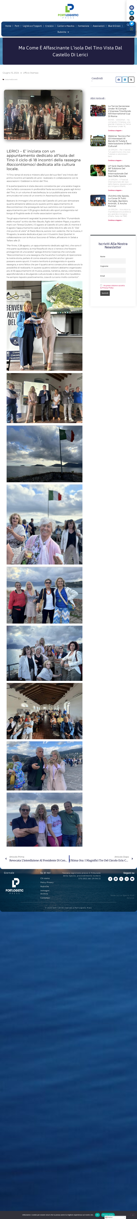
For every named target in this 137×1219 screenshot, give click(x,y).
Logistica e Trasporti (32, 26)
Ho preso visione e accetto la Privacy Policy (112, 286)
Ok (97, 1215)
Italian (109, 1217)
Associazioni (98, 26)
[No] (133, 1215)
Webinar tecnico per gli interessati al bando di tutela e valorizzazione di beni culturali (119, 141)
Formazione (83, 26)
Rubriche (63, 32)
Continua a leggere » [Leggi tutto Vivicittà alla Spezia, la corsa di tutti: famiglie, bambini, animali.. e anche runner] (115, 220)
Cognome (104, 266)
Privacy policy (108, 1215)
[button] (119, 80)
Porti (17, 26)
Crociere (49, 26)
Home (8, 26)
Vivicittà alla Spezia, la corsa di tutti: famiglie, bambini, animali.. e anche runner (118, 201)
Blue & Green (114, 26)
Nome (102, 257)
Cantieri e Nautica (65, 26)
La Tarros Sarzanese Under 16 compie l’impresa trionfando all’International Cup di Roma (119, 111)
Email (102, 276)
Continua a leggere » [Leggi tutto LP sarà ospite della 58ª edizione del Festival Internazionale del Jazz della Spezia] (115, 190)
